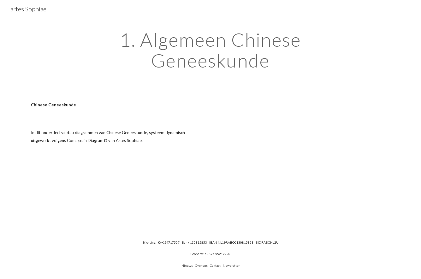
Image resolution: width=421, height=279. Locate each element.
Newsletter (231, 265)
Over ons (201, 265)
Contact (215, 265)
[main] (210, 50)
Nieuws (187, 265)
